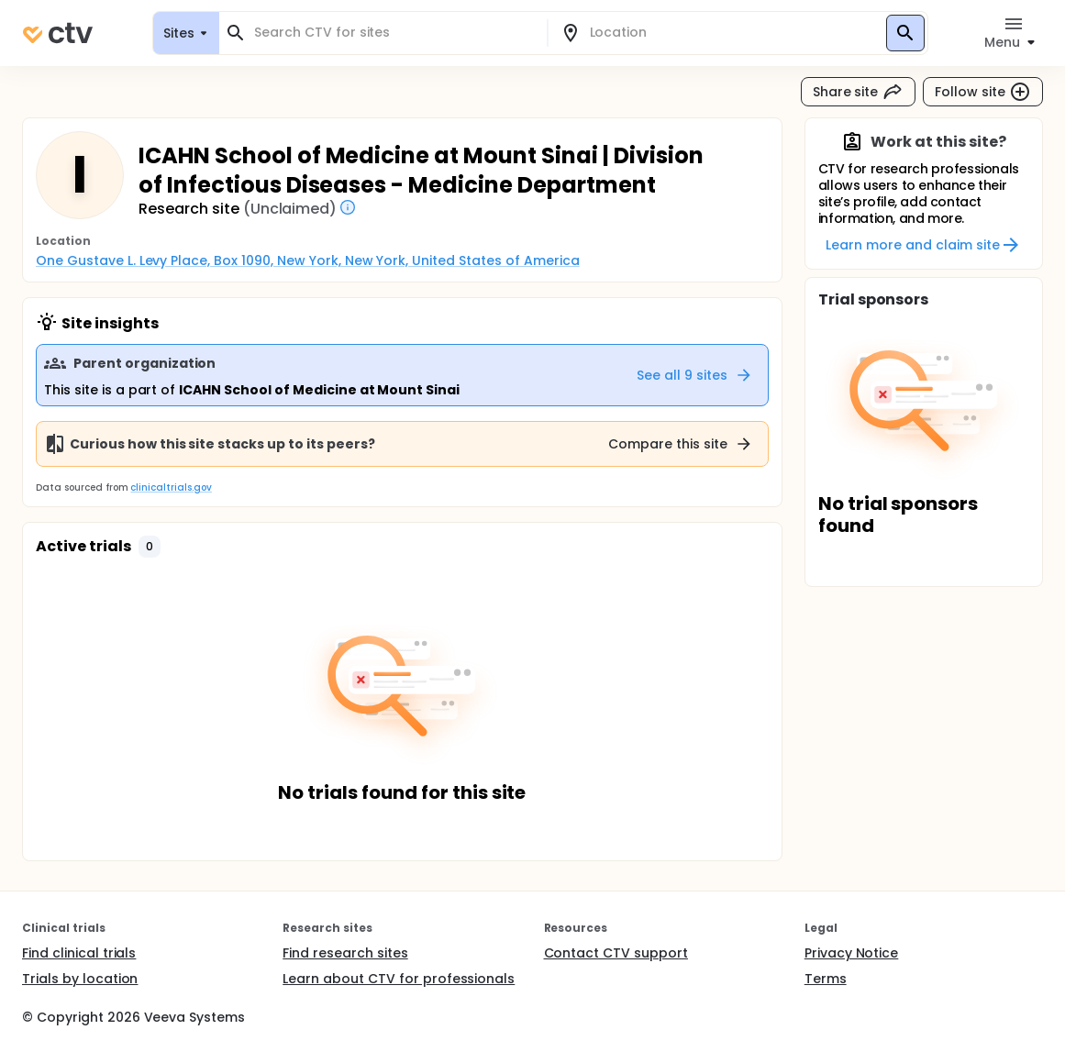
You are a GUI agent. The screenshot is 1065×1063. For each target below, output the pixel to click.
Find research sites (345, 953)
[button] (150, 547)
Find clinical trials (79, 953)
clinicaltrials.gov (170, 487)
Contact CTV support (616, 953)
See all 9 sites (695, 375)
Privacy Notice (851, 953)
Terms (825, 978)
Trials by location (80, 978)
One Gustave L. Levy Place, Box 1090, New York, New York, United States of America (308, 260)
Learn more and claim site (923, 245)
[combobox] (394, 33)
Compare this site (680, 444)
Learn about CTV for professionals (399, 978)
